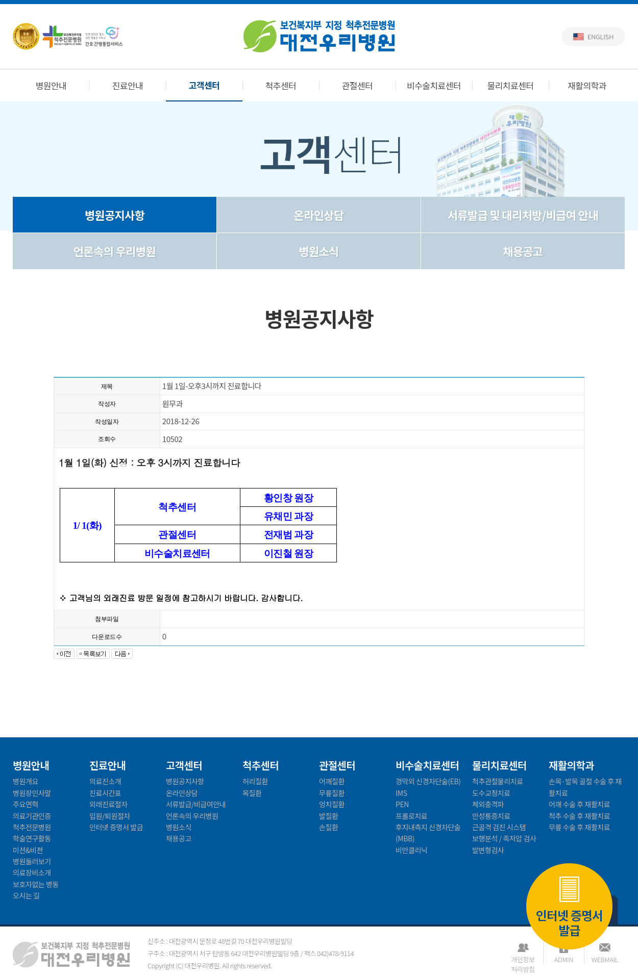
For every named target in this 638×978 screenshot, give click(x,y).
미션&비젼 (28, 850)
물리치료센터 (510, 85)
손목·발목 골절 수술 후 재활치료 (585, 786)
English (600, 36)
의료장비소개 (32, 872)
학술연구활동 (32, 838)
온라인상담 (319, 215)
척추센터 (281, 85)
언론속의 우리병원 (114, 251)
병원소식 (318, 251)
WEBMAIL (605, 959)
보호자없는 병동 (36, 884)
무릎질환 (332, 793)
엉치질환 (332, 804)
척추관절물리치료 (497, 781)
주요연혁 (25, 804)
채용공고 (523, 251)
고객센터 (204, 85)
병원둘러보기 (32, 861)
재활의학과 (587, 85)
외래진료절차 (108, 804)
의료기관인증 (32, 816)
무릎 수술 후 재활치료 (579, 827)
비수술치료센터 (434, 85)
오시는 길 (26, 895)
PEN (402, 804)
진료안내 (127, 85)
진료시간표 (105, 793)
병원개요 (25, 781)
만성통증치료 (491, 816)
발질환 (328, 816)
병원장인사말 (32, 793)
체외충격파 (488, 804)
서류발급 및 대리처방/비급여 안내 (523, 215)
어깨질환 (332, 781)
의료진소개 (105, 781)
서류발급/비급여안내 (196, 804)
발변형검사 (488, 850)
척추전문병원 (32, 827)
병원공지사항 (114, 215)
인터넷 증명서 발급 (569, 908)
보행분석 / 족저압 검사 (504, 838)
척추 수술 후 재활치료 (579, 816)
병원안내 (51, 85)
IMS (401, 793)
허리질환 (255, 781)
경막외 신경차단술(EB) (428, 781)
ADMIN (563, 959)
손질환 (328, 827)
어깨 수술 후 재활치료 (579, 804)
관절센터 (357, 85)
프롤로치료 (411, 816)
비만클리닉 (411, 850)
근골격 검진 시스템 (499, 827)
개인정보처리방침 (522, 959)
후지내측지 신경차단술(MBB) (428, 832)
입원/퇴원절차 (109, 816)
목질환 (251, 793)
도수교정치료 (491, 793)
